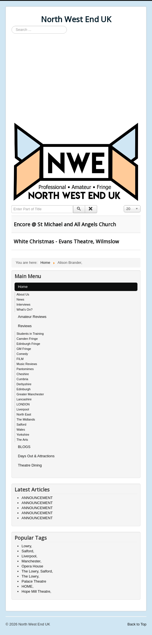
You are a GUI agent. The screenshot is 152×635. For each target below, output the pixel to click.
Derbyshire (24, 384)
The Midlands (26, 419)
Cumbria (22, 379)
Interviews (24, 304)
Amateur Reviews (32, 317)
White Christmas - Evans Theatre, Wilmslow (66, 241)
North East (24, 414)
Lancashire (24, 399)
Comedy (22, 353)
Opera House (32, 566)
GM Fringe (24, 348)
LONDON (23, 404)
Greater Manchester (30, 394)
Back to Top (136, 624)
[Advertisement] (76, 78)
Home (23, 287)
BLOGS (24, 447)
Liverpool (23, 409)
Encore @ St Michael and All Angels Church (65, 224)
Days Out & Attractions (36, 456)
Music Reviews (27, 364)
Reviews (25, 326)
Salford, (28, 551)
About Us (23, 294)
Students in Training (30, 333)
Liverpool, (29, 556)
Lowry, (27, 546)
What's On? (24, 309)
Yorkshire (23, 434)
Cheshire (23, 374)
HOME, (28, 586)
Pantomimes (25, 369)
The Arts (22, 439)
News (20, 299)
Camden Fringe (27, 338)
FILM (20, 359)
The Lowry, (30, 576)
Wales (21, 429)
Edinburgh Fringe (28, 343)
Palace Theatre (34, 581)
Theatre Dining (30, 465)
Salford (21, 424)
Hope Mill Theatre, (36, 591)
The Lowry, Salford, (37, 571)
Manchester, (31, 561)
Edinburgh (24, 389)
